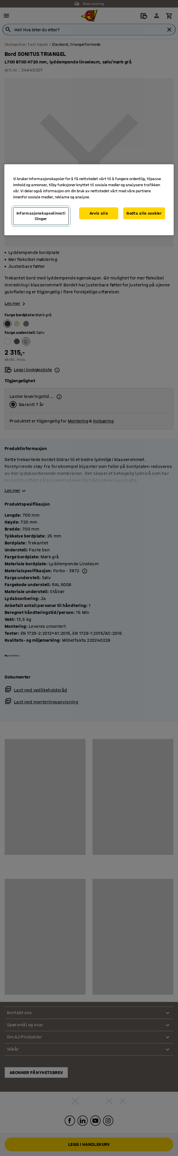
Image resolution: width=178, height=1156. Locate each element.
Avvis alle (99, 213)
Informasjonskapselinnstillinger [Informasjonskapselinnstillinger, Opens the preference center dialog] (41, 216)
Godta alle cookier (144, 213)
